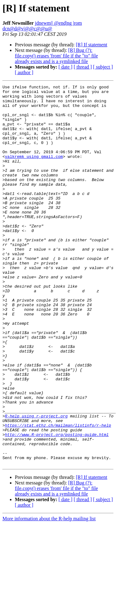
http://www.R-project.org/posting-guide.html (57, 505)
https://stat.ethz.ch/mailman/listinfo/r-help (58, 493)
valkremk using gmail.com (34, 171)
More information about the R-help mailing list (49, 594)
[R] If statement (91, 44)
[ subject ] (103, 67)
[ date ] (65, 67)
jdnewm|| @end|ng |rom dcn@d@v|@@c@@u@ (42, 25)
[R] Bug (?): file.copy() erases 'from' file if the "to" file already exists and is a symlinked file (56, 56)
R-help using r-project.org (36, 482)
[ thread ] (83, 67)
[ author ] (24, 72)
